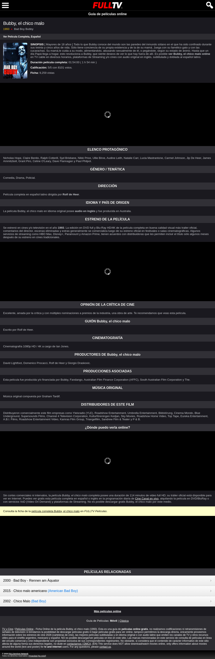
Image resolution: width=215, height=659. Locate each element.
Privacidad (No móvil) (37, 656)
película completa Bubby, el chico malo (55, 511)
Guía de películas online (107, 14)
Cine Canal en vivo (147, 498)
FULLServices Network (18, 654)
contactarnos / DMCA (79, 643)
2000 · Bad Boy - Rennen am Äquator (31, 580)
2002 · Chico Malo (24, 601)
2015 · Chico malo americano (40, 591)
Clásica (124, 620)
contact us (105, 646)
